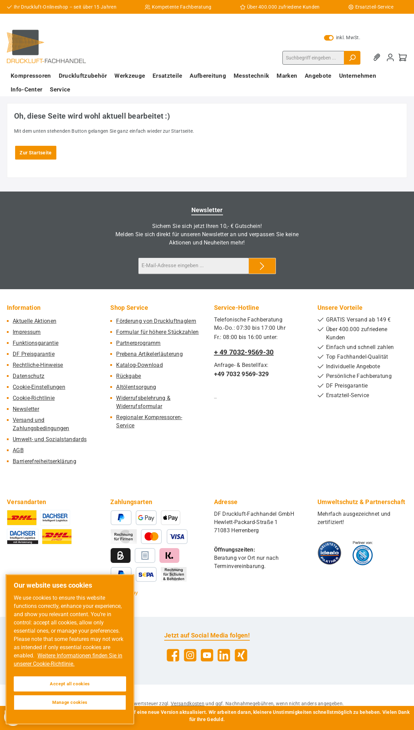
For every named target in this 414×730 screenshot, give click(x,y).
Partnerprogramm (138, 343)
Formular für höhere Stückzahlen (157, 332)
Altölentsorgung (136, 387)
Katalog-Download (139, 365)
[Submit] (262, 266)
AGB (18, 450)
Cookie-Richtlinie (34, 398)
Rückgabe (128, 376)
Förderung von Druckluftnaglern (156, 321)
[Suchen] (352, 58)
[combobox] (313, 58)
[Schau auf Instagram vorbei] (190, 655)
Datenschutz (28, 376)
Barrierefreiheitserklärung (44, 461)
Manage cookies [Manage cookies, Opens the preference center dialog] (70, 702)
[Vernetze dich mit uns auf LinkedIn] (224, 655)
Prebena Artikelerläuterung (149, 354)
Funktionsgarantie (35, 343)
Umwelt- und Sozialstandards (50, 439)
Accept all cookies (70, 683)
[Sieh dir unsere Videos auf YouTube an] (207, 655)
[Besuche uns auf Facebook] (173, 655)
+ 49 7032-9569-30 (244, 352)
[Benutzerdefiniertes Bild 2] (362, 552)
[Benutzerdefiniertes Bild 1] (329, 553)
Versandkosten (187, 703)
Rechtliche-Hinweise (38, 365)
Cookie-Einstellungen (39, 387)
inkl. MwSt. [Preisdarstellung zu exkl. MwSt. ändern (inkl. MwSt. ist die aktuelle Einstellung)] (342, 37)
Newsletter (26, 409)
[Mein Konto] (390, 58)
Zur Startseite (36, 152)
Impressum (27, 332)
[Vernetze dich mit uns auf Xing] (241, 655)
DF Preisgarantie (34, 354)
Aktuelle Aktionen (34, 321)
